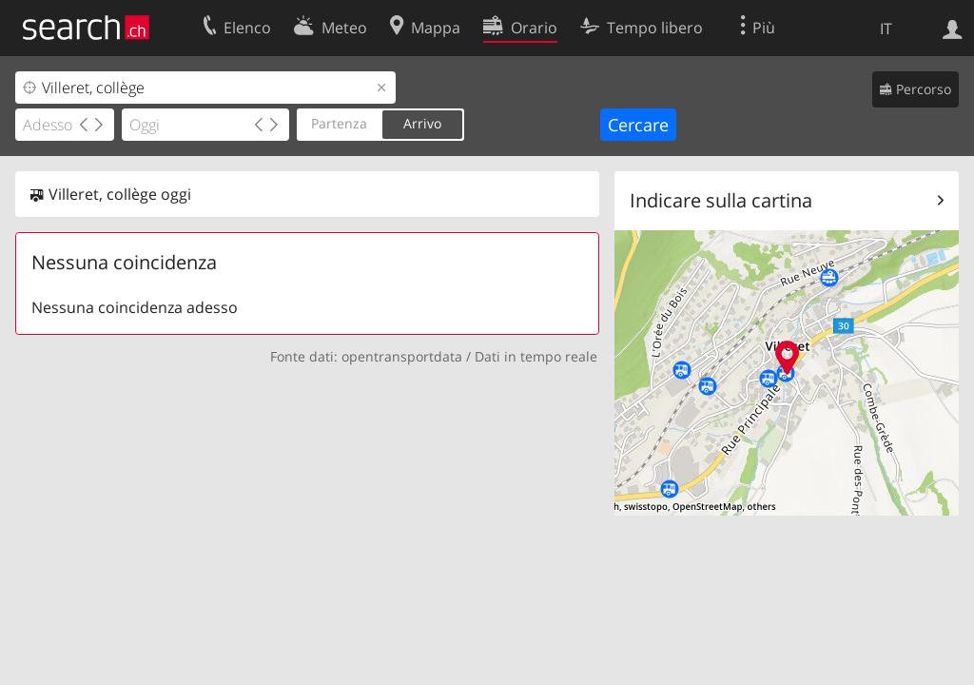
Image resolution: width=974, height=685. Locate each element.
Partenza (339, 123)
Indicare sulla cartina (721, 200)
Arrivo (422, 123)
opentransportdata (401, 356)
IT (886, 28)
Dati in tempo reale (536, 356)
